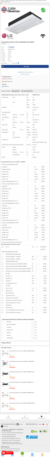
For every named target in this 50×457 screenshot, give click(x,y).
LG (9, 354)
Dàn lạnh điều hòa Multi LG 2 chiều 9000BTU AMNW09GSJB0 (21, 392)
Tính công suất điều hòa (27, 91)
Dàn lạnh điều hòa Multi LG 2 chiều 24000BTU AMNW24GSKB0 (22, 403)
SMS (42, 454)
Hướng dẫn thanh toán (7, 81)
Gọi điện (22, 453)
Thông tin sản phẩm (5, 91)
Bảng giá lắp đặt (16, 91)
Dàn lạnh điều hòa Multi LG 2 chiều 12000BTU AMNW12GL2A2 (22, 371)
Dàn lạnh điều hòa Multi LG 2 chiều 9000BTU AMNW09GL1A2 (21, 382)
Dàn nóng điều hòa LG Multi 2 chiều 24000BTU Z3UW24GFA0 (21, 361)
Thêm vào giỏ (15, 63)
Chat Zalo (12, 454)
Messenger (32, 454)
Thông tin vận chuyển (7, 78)
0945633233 (5, 86)
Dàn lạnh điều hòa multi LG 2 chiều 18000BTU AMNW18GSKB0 (21, 351)
